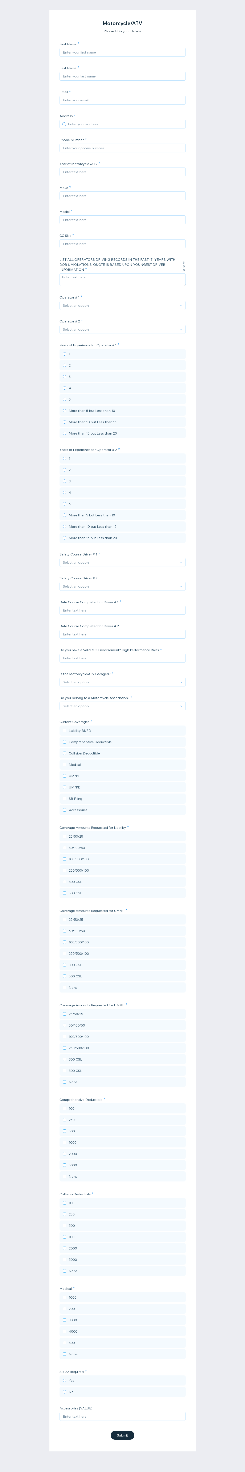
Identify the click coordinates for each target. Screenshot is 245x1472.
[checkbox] (123, 731)
